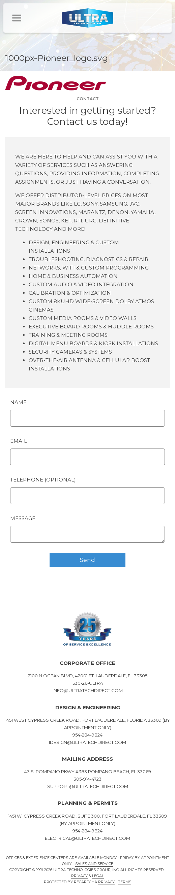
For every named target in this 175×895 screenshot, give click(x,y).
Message (22, 518)
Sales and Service (94, 863)
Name (18, 402)
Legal (98, 875)
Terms (124, 882)
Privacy (79, 875)
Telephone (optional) (43, 479)
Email (18, 441)
